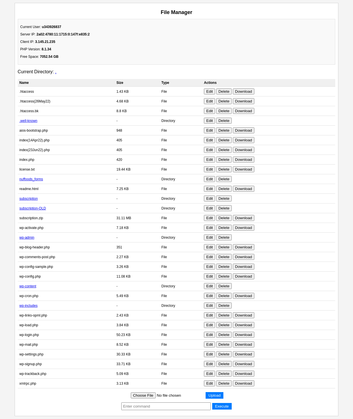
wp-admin (26, 238)
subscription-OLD (32, 208)
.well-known (28, 121)
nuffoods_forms (31, 179)
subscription (28, 199)
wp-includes (28, 306)
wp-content (27, 286)
